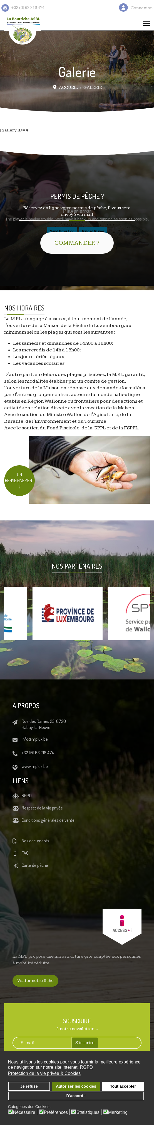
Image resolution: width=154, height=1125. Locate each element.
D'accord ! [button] (76, 1096)
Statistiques (88, 1112)
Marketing (118, 1112)
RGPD (27, 795)
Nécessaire (24, 1112)
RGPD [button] (86, 1067)
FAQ (25, 853)
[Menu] (146, 23)
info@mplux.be (35, 739)
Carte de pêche (35, 865)
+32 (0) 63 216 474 (38, 752)
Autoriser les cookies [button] (76, 1086)
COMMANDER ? (77, 243)
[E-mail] (39, 1043)
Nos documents (35, 840)
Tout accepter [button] (123, 1086)
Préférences (56, 1112)
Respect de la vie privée (42, 808)
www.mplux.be (35, 766)
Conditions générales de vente (48, 820)
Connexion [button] (142, 8)
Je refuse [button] (29, 1086)
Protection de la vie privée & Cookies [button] (44, 1073)
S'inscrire (85, 1042)
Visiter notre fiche (35, 980)
